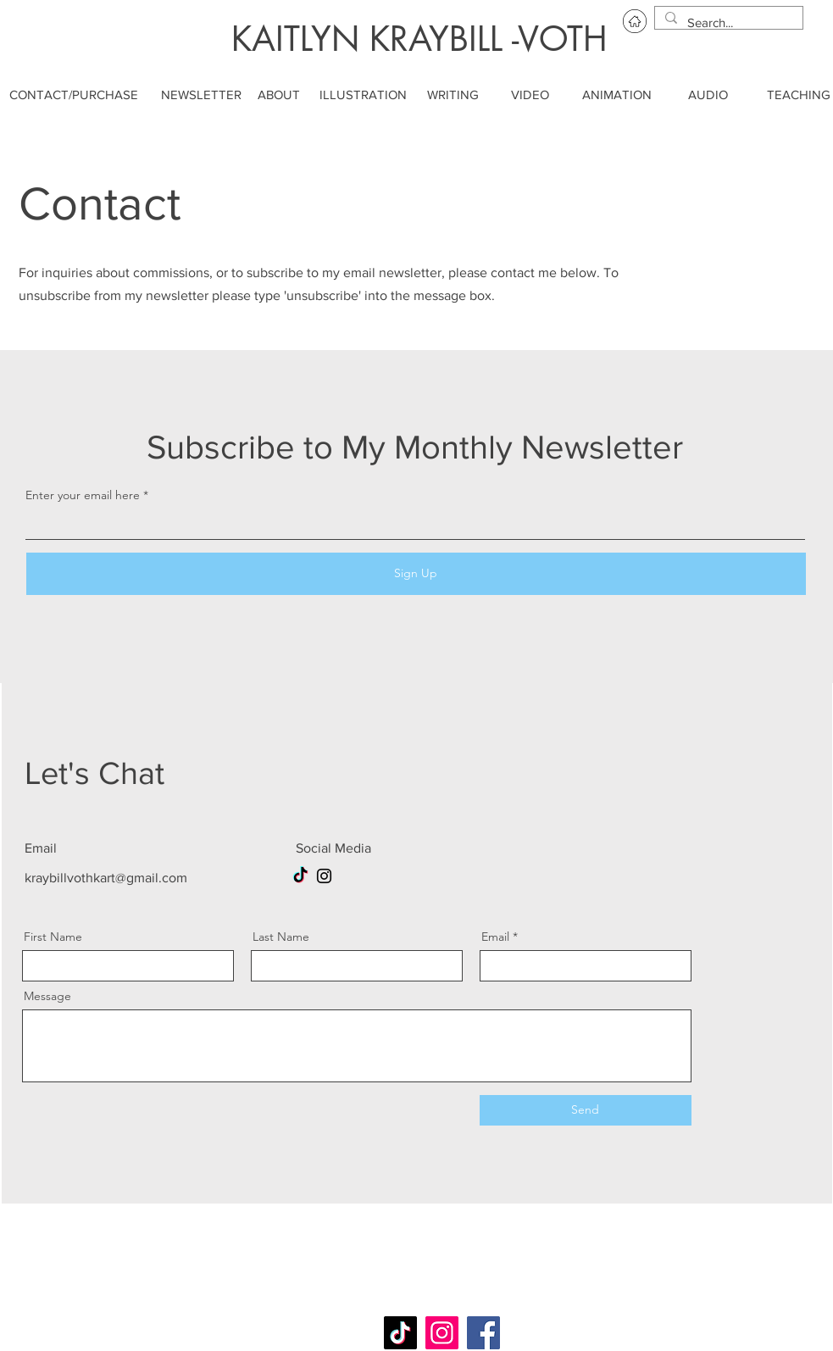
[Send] (585, 1110)
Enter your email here (82, 495)
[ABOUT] (279, 94)
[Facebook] (483, 1332)
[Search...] (727, 22)
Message (47, 996)
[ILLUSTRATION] (363, 94)
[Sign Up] (416, 574)
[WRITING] (453, 94)
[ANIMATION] (617, 94)
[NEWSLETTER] (201, 94)
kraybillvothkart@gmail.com (106, 877)
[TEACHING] (799, 94)
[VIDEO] (530, 94)
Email (495, 936)
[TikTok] (300, 876)
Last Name (281, 936)
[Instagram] (324, 876)
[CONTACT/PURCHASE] (74, 94)
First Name (53, 936)
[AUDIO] (708, 94)
